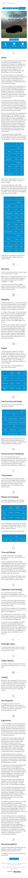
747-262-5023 (18, 865)
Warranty (14, 45)
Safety (5, 45)
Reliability (23, 45)
